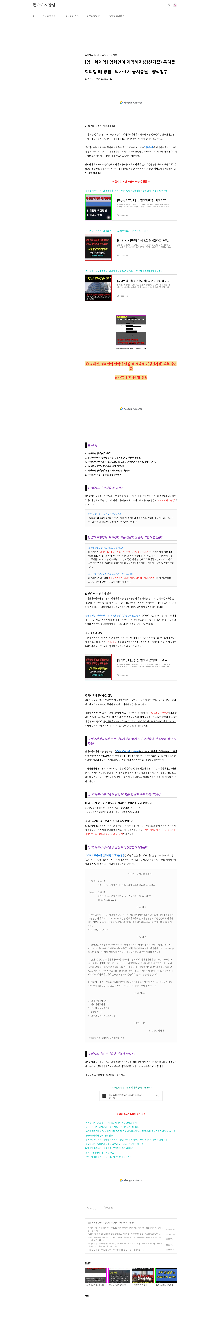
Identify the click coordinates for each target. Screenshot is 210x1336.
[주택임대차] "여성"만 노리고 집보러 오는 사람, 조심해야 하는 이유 (115, 1144)
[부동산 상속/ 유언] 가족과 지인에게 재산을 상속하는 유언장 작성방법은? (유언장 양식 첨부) (126, 1140)
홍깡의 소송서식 (111, 1223)
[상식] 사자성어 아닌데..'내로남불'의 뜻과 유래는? (108, 1157)
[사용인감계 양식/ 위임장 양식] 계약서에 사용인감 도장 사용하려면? (114, 1250)
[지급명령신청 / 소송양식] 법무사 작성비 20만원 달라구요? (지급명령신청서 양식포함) (124, 271)
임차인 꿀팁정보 (94, 16)
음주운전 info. (72, 16)
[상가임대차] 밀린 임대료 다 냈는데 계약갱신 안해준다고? (111, 1123)
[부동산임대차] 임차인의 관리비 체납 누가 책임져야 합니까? (112, 1127)
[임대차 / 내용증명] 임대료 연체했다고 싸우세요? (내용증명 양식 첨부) (117, 231)
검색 (169, 5)
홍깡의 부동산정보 (95, 1223)
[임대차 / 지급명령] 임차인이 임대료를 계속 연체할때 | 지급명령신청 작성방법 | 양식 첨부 (123, 1234)
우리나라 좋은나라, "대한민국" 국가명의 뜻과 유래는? (109, 1148)
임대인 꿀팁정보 (116, 16)
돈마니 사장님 (44, 5)
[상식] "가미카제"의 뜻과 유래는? (100, 1153)
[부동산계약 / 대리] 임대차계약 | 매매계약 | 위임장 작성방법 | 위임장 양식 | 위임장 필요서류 (126, 191)
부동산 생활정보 (50, 16)
